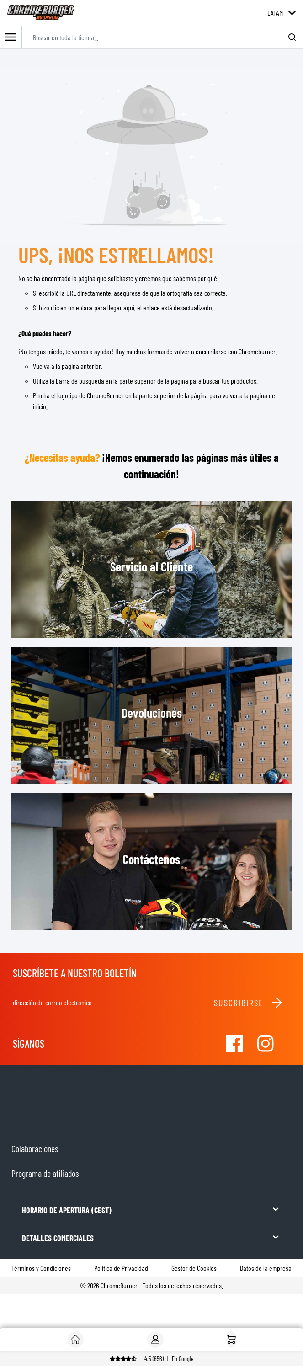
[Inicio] (231, 1339)
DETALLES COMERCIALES (151, 1237)
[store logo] (40, 12)
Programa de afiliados (45, 1173)
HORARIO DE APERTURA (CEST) (151, 1209)
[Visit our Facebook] (234, 1043)
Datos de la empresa (266, 1268)
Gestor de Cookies (194, 1268)
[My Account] (155, 1339)
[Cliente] (75, 1339)
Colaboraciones (34, 1148)
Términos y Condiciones (41, 1268)
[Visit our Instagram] (265, 1043)
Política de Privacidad (121, 1268)
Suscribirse (248, 1002)
